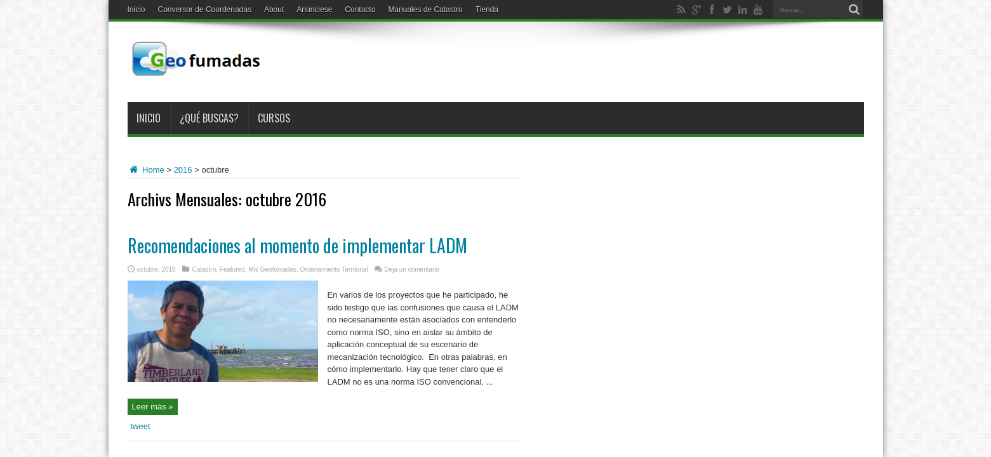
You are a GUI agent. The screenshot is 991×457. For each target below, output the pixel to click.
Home (146, 170)
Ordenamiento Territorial (334, 269)
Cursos (274, 118)
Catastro (204, 269)
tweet (140, 426)
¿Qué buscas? (209, 118)
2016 (183, 170)
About (274, 9)
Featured (232, 269)
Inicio (136, 9)
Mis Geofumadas (272, 269)
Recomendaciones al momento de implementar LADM (297, 245)
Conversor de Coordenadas (204, 9)
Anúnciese (314, 9)
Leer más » (152, 406)
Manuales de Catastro (425, 9)
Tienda (487, 9)
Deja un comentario (411, 269)
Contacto (360, 9)
